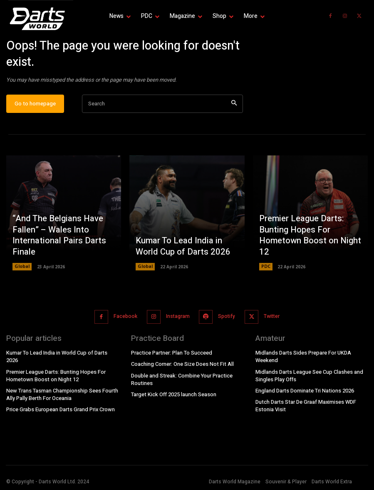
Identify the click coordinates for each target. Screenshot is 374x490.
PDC (265, 272)
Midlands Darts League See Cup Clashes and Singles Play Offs (307, 377)
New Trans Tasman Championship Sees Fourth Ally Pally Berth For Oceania (61, 388)
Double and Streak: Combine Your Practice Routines (180, 381)
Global (22, 272)
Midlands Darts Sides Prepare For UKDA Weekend (301, 358)
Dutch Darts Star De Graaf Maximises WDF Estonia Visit (304, 406)
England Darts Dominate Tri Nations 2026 (303, 391)
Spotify (225, 320)
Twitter (269, 320)
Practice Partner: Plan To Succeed (171, 355)
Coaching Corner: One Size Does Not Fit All (181, 366)
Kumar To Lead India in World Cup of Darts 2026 (184, 252)
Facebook (126, 320)
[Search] (234, 109)
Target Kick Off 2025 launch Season (172, 395)
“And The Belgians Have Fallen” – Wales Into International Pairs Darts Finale (53, 243)
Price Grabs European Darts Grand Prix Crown (59, 402)
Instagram (177, 320)
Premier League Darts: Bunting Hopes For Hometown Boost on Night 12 (310, 248)
